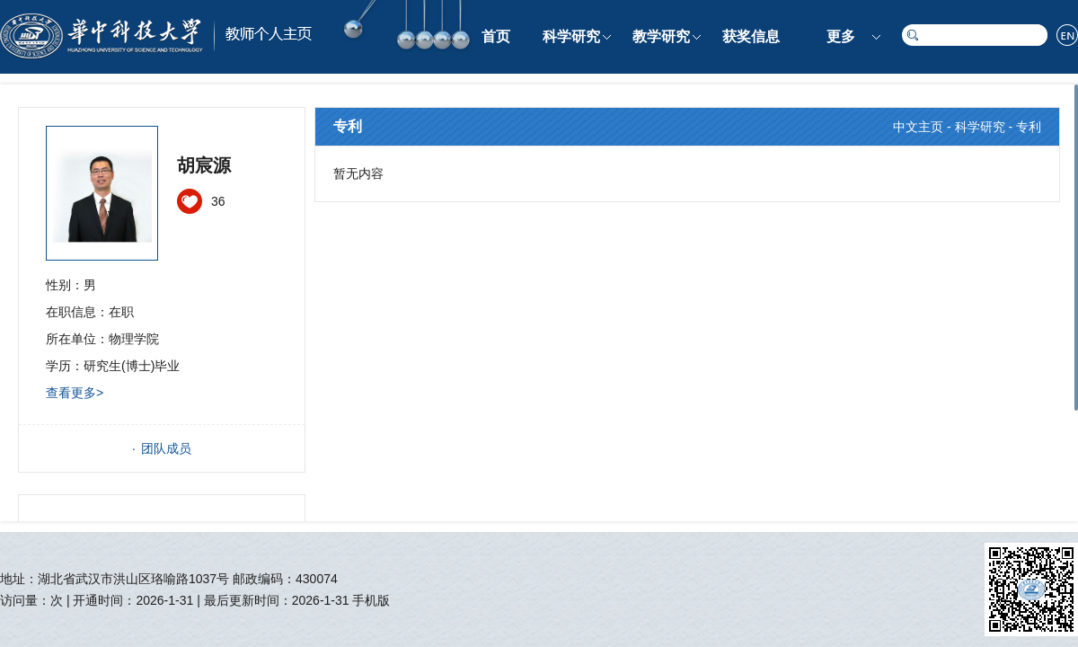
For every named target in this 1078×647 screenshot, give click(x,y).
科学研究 (571, 36)
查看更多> (74, 393)
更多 (840, 36)
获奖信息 (751, 36)
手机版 (371, 600)
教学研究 (661, 36)
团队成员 (166, 448)
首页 (496, 36)
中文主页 (918, 127)
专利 (1028, 127)
